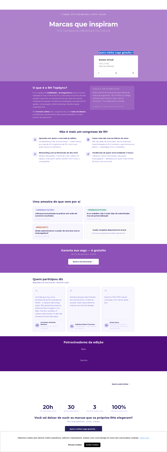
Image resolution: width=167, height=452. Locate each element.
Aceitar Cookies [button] (92, 445)
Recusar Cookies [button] (75, 445)
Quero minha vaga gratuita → (83, 429)
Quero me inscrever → (83, 262)
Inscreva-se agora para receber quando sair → (109, 233)
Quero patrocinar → (121, 384)
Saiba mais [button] (144, 438)
